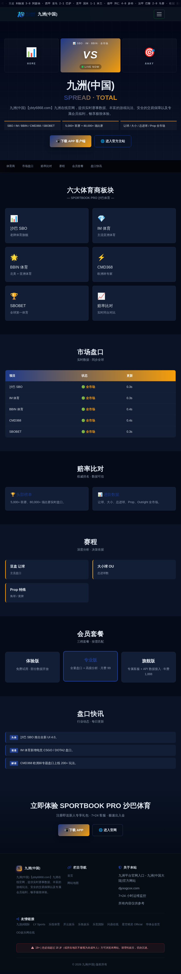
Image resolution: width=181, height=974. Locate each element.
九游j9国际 (23, 926)
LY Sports (39, 926)
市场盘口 (27, 166)
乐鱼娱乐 (83, 926)
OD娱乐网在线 (25, 934)
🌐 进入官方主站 (113, 141)
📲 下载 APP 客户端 (70, 141)
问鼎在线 (113, 926)
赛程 (62, 166)
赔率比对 (46, 166)
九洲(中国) (88, 966)
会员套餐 (77, 166)
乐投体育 (54, 926)
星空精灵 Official (132, 926)
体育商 (10, 166)
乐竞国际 (98, 926)
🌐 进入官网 (108, 832)
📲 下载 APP (73, 832)
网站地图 (73, 885)
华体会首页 (153, 926)
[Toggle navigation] (159, 14)
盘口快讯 (96, 166)
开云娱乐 (69, 926)
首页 (70, 877)
